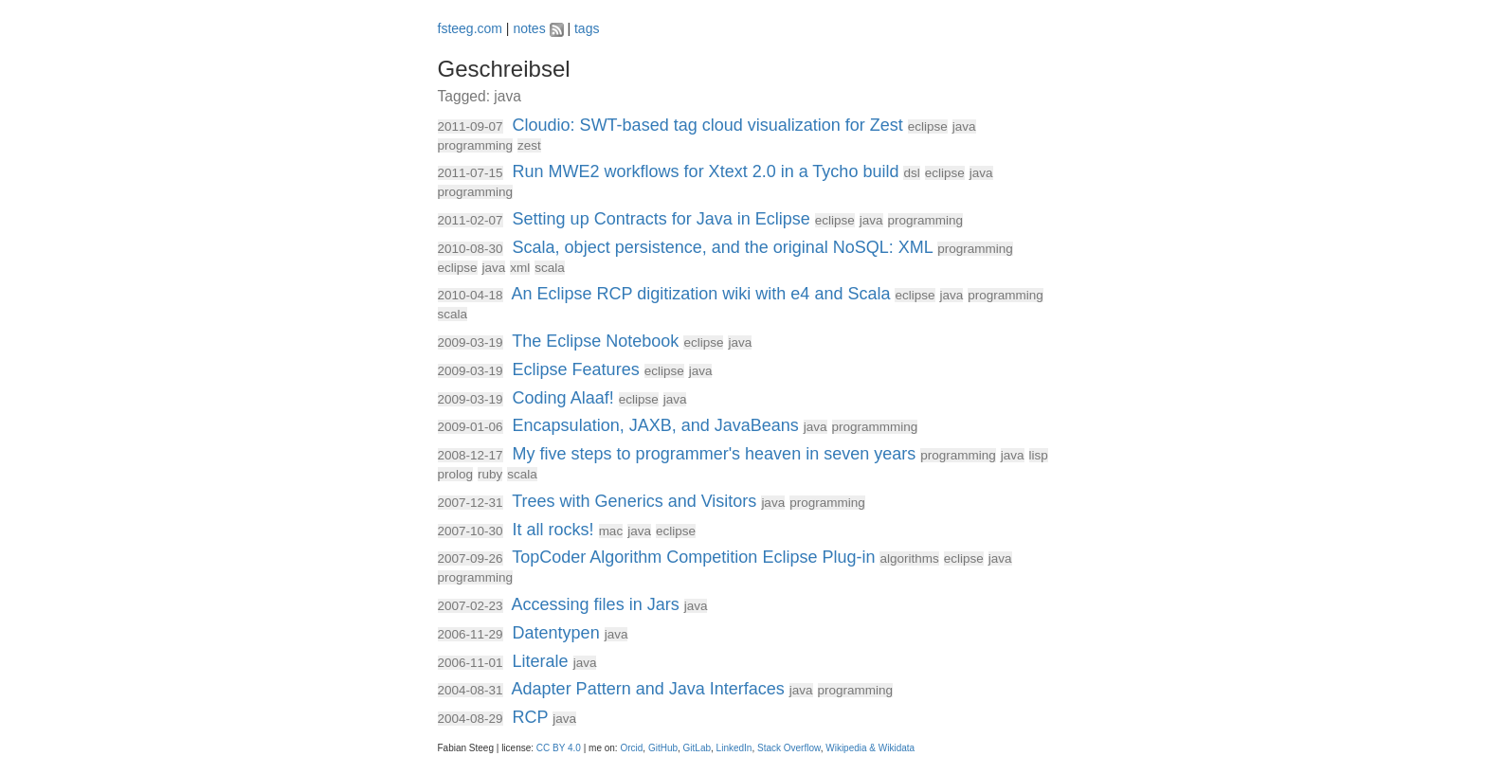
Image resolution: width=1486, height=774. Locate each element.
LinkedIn (734, 748)
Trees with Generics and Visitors (634, 501)
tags (586, 28)
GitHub (663, 748)
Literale (541, 661)
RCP (531, 717)
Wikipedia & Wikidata (870, 748)
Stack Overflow (789, 748)
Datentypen (556, 632)
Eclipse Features (576, 369)
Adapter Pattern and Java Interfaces (648, 688)
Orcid (631, 748)
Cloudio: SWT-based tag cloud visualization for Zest (708, 125)
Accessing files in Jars (596, 604)
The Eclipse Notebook (595, 341)
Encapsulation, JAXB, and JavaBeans (656, 425)
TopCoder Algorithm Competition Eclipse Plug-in (693, 557)
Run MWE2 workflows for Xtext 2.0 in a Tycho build (706, 171)
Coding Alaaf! (563, 397)
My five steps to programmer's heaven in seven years (714, 453)
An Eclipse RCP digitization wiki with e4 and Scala (701, 293)
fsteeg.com (470, 28)
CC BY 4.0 (558, 748)
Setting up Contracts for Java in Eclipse (661, 218)
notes (529, 28)
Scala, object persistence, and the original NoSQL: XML (723, 247)
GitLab (697, 748)
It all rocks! (553, 529)
